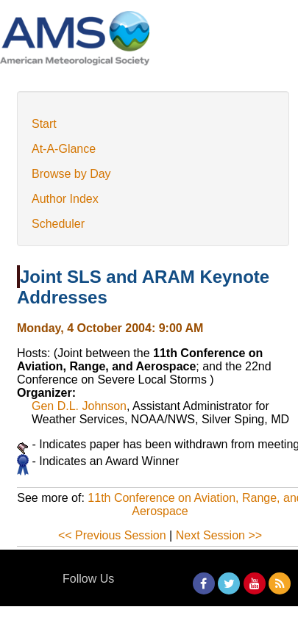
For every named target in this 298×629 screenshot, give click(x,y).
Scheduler (58, 224)
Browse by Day (71, 174)
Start (44, 124)
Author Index (65, 199)
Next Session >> (219, 535)
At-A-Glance (64, 149)
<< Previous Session (112, 535)
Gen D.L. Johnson (79, 406)
